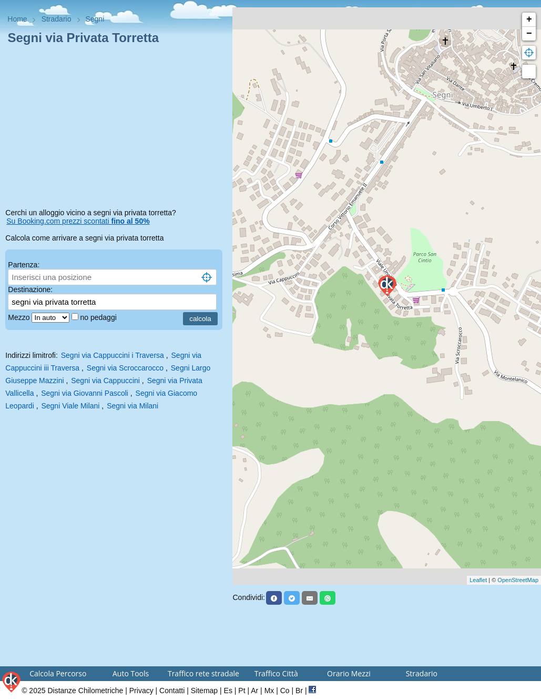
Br (299, 690)
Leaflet (478, 580)
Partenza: (23, 265)
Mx (269, 690)
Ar (254, 690)
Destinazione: (30, 289)
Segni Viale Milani (70, 406)
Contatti (172, 690)
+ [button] (529, 19)
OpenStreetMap (517, 580)
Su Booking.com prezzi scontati (77, 221)
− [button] (529, 33)
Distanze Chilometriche (85, 690)
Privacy (141, 690)
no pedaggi (99, 317)
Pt (241, 690)
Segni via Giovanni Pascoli (84, 393)
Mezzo (20, 317)
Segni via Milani (132, 406)
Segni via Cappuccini (105, 380)
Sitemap (204, 690)
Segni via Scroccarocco (125, 368)
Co (285, 690)
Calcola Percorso (57, 673)
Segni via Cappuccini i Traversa (112, 355)
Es (228, 690)
